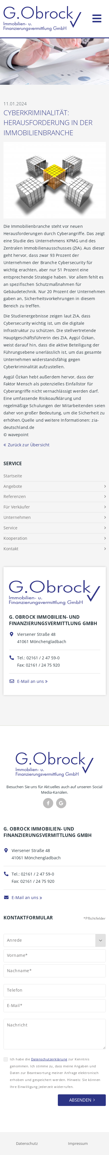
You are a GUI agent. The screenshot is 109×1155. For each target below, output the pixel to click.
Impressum (78, 1143)
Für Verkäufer (16, 507)
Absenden (80, 1100)
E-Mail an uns (26, 681)
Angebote (12, 486)
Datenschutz (27, 1143)
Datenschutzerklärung (49, 1059)
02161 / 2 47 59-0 (43, 657)
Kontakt (10, 548)
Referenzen (14, 496)
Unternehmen (17, 517)
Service (10, 527)
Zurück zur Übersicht (29, 444)
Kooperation (15, 538)
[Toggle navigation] (97, 17)
